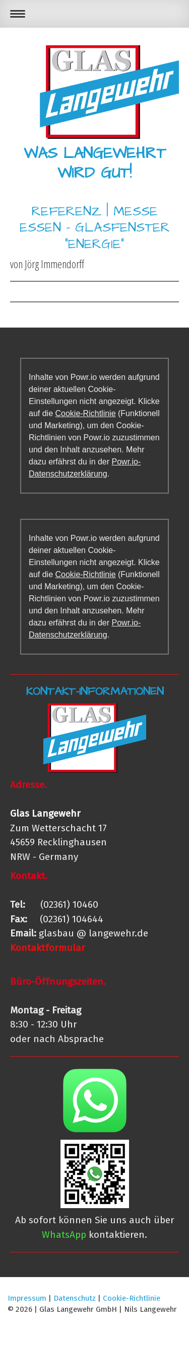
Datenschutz (74, 1298)
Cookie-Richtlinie (85, 413)
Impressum (27, 1298)
